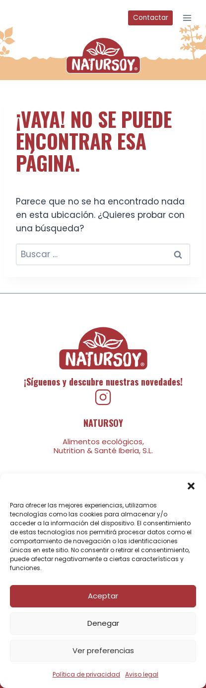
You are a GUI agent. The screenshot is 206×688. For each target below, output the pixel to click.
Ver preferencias (103, 650)
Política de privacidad (86, 674)
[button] (191, 486)
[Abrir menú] (187, 17)
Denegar (103, 623)
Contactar (150, 17)
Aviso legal (141, 674)
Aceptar (103, 595)
